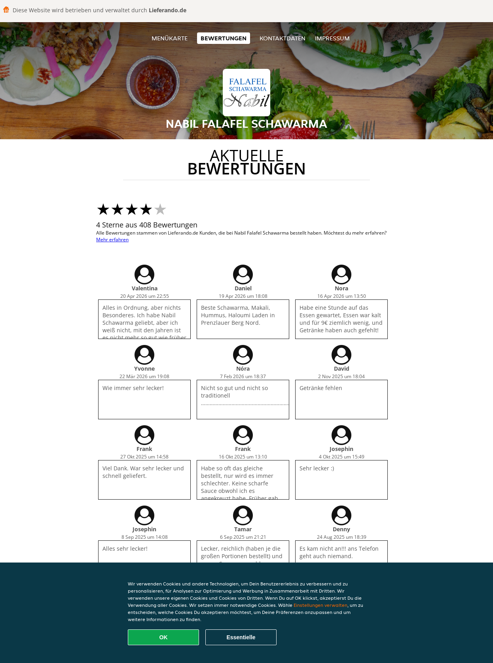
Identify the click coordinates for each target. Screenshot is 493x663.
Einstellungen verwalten (320, 605)
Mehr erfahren (112, 239)
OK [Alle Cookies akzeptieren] (163, 637)
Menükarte (170, 38)
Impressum (332, 38)
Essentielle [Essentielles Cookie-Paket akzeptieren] (240, 637)
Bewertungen (223, 38)
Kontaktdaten (282, 38)
